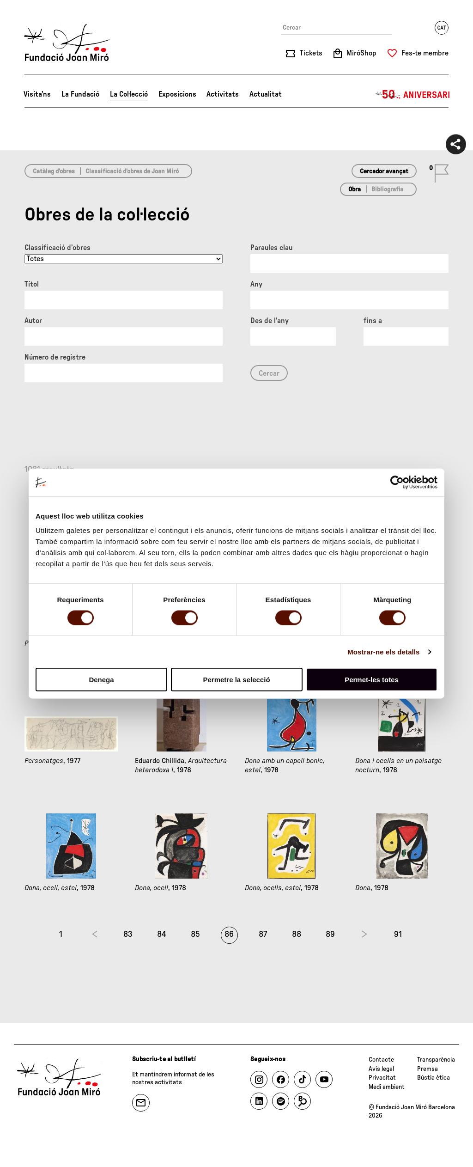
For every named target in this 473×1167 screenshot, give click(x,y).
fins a (373, 320)
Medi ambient (387, 1087)
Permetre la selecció (236, 680)
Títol (31, 284)
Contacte (381, 1060)
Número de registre (54, 357)
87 (263, 934)
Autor (33, 320)
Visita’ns (37, 94)
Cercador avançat (384, 171)
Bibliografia (387, 189)
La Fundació (80, 94)
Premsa (427, 1069)
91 (398, 934)
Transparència (436, 1060)
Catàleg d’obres (54, 171)
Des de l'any (269, 320)
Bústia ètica (433, 1078)
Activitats (222, 94)
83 (128, 934)
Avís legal (381, 1069)
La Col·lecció (129, 94)
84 (161, 934)
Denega (101, 680)
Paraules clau (271, 247)
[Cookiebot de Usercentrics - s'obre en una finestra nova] (397, 482)
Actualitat (265, 94)
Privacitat (382, 1078)
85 (195, 934)
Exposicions (177, 94)
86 (229, 934)
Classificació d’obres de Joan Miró (132, 171)
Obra (354, 189)
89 (330, 934)
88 (296, 934)
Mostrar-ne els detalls (383, 651)
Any (256, 284)
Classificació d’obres (57, 247)
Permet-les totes (372, 680)
